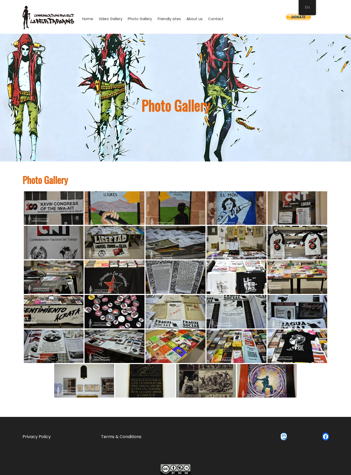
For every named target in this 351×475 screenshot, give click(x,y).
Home (87, 18)
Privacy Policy (37, 437)
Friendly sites (169, 18)
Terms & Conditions (121, 437)
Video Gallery (110, 18)
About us (194, 18)
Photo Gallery (140, 18)
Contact (216, 18)
